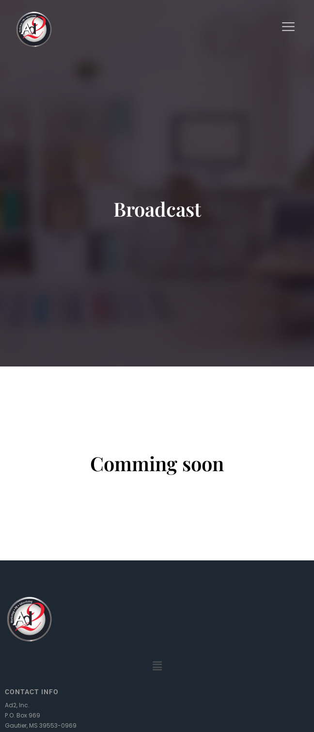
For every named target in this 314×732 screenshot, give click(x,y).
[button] (157, 666)
